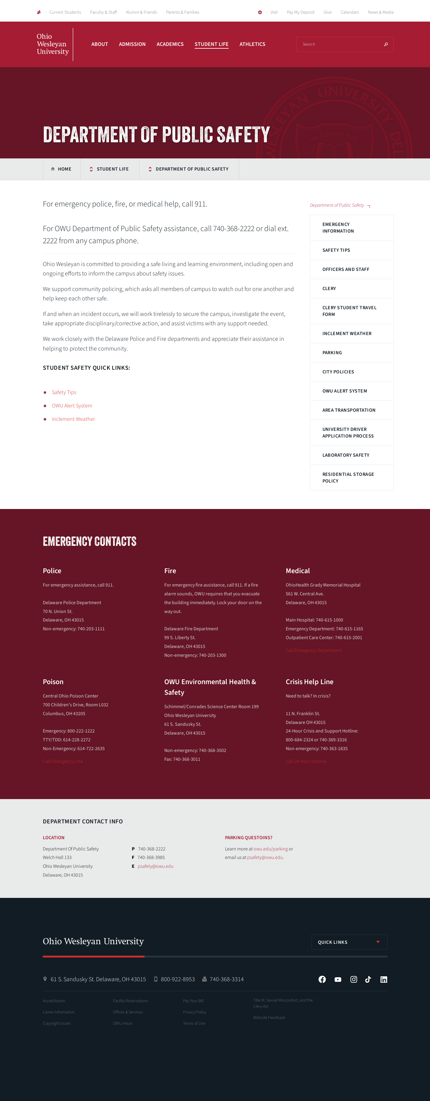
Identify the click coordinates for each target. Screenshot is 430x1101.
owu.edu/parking (271, 849)
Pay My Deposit (301, 12)
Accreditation (54, 1001)
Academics (170, 44)
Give (328, 12)
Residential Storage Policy (348, 477)
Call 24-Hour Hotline (306, 761)
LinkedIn (383, 979)
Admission (132, 44)
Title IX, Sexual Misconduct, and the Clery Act (283, 1003)
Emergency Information (338, 227)
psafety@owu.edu (155, 866)
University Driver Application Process (348, 432)
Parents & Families (182, 12)
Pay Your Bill (193, 1001)
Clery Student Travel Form (349, 311)
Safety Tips (336, 250)
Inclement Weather (347, 333)
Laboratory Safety (346, 455)
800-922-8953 (178, 979)
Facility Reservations (130, 1001)
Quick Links (333, 942)
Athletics (252, 44)
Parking (332, 352)
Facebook (322, 979)
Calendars (350, 12)
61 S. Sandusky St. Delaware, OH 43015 (98, 979)
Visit (274, 12)
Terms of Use (194, 1023)
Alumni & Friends (141, 12)
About (99, 44)
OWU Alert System (344, 391)
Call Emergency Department (314, 650)
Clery (329, 288)
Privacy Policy (194, 1012)
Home (65, 169)
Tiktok (368, 979)
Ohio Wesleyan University (55, 51)
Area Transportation (349, 410)
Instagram (353, 979)
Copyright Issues (57, 1023)
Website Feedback (269, 1018)
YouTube (338, 979)
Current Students (65, 12)
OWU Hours (123, 1023)
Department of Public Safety (192, 169)
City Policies (338, 372)
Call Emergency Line (63, 761)
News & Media (381, 12)
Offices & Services (128, 1012)
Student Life (212, 44)
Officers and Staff (346, 269)
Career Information (58, 1012)
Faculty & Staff (103, 12)
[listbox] (349, 942)
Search (386, 44)
